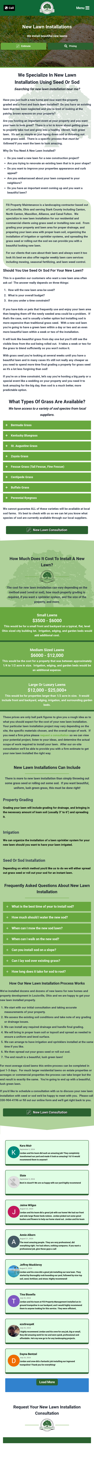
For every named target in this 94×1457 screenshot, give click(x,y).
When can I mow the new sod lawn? (37, 928)
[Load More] (47, 1385)
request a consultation (54, 735)
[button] (23, 46)
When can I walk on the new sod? (35, 939)
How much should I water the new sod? (40, 917)
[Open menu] (82, 8)
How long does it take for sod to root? (39, 971)
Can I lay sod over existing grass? (36, 961)
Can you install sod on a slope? (34, 950)
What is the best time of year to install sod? (43, 906)
